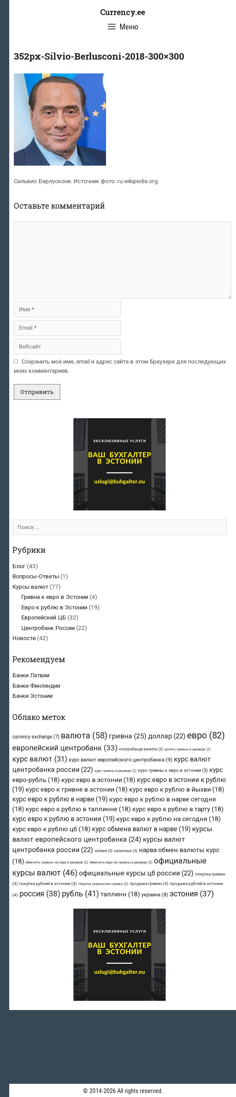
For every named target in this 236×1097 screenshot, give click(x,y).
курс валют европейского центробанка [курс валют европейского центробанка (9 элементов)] (120, 760)
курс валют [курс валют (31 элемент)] (39, 759)
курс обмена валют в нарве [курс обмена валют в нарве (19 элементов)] (141, 829)
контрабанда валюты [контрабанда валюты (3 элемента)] (141, 749)
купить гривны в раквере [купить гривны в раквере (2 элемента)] (187, 749)
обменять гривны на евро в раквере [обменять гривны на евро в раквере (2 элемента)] (57, 862)
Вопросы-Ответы (35, 576)
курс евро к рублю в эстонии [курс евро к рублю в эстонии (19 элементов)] (63, 819)
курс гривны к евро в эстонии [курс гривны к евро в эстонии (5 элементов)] (173, 770)
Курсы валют (30, 586)
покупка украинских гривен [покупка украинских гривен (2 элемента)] (103, 884)
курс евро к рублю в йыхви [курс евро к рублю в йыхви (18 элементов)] (176, 789)
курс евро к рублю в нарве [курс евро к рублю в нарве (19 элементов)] (60, 799)
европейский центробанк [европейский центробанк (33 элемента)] (65, 747)
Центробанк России (48, 627)
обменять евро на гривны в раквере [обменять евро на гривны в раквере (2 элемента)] (121, 862)
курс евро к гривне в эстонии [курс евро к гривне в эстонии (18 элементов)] (77, 789)
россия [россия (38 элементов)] (39, 893)
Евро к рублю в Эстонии (54, 607)
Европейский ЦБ (43, 617)
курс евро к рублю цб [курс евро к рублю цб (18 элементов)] (51, 829)
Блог (19, 566)
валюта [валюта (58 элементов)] (84, 736)
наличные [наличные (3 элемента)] (125, 851)
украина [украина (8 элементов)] (154, 894)
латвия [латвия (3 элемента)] (103, 851)
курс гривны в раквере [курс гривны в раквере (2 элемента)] (115, 771)
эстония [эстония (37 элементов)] (192, 893)
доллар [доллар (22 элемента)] (167, 736)
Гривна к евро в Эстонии (54, 596)
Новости (24, 638)
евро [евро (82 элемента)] (206, 735)
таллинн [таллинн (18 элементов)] (120, 894)
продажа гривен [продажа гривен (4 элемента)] (149, 883)
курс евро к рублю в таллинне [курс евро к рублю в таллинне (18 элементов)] (78, 809)
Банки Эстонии (32, 695)
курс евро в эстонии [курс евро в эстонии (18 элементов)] (98, 780)
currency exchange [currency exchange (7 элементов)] (35, 737)
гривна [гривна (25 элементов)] (128, 736)
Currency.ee (122, 12)
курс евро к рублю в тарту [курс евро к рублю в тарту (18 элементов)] (177, 809)
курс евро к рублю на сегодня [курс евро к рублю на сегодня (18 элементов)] (168, 819)
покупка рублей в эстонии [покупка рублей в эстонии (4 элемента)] (48, 883)
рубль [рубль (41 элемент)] (80, 893)
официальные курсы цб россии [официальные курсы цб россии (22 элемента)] (136, 873)
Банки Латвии (30, 675)
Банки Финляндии (36, 685)
